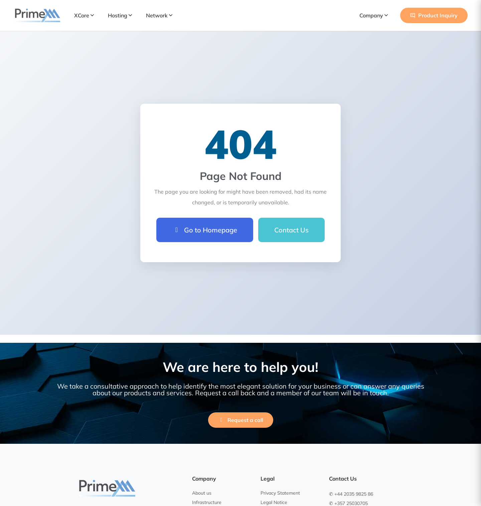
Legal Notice (274, 502)
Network (159, 15)
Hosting (120, 15)
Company (373, 15)
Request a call (240, 420)
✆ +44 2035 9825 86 (351, 494)
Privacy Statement (280, 493)
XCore (84, 15)
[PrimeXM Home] (37, 15)
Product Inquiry (434, 15)
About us (201, 493)
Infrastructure (206, 502)
